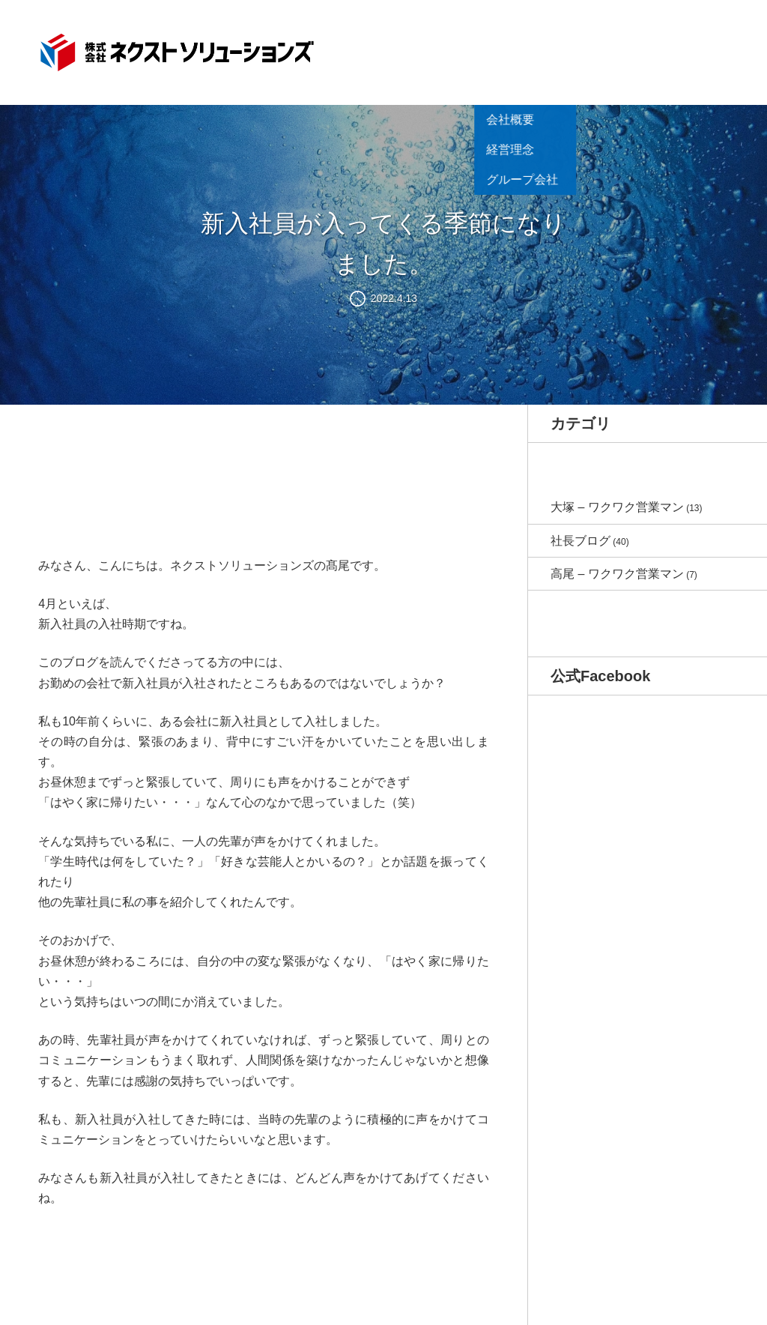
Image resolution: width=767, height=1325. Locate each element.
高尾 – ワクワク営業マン (617, 573)
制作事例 (583, 49)
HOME (373, 49)
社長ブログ (580, 540)
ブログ (632, 49)
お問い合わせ (691, 49)
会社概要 (476, 70)
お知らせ (422, 49)
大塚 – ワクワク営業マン (617, 507)
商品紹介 (530, 49)
